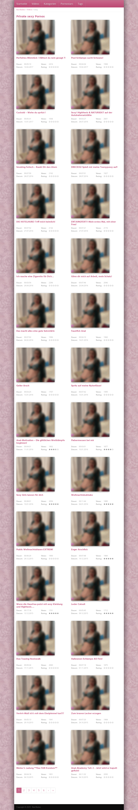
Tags (80, 3)
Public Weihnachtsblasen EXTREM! (34, 550)
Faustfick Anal (78, 331)
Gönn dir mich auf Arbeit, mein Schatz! (91, 276)
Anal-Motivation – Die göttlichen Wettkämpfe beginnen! (40, 442)
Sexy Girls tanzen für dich (29, 495)
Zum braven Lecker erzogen (86, 713)
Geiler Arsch (22, 386)
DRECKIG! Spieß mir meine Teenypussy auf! (94, 167)
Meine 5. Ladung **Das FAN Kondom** (36, 768)
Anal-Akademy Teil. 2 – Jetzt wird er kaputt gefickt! (94, 769)
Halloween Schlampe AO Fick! (87, 659)
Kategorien (50, 3)
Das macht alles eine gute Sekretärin (35, 331)
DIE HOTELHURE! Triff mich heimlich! (35, 222)
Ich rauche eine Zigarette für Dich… (35, 276)
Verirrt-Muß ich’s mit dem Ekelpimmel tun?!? (40, 713)
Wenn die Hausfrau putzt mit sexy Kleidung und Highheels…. (39, 605)
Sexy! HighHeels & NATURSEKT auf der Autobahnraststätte (91, 114)
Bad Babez (20, 9)
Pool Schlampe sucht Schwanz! (87, 58)
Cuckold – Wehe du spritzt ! (31, 113)
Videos (35, 3)
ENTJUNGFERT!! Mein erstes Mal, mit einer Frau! (93, 223)
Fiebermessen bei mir (82, 440)
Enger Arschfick (79, 550)
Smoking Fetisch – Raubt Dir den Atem (36, 167)
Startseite (21, 3)
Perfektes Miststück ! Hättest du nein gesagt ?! (40, 58)
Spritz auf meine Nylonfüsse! (86, 386)
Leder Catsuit (78, 604)
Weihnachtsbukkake (82, 495)
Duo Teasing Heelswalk (28, 659)
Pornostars (67, 3)
